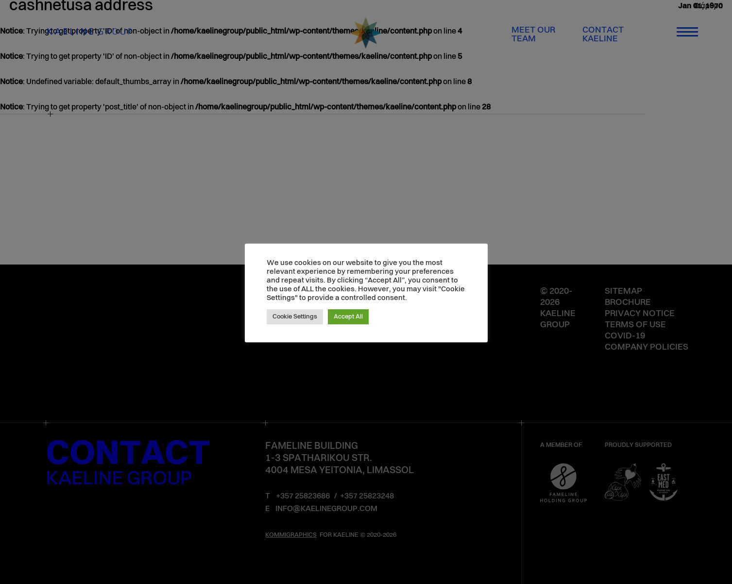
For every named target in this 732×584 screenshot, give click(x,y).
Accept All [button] (348, 317)
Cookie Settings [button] (294, 317)
